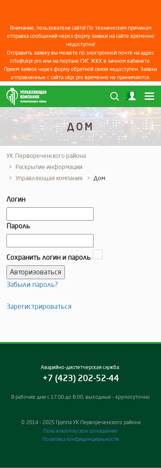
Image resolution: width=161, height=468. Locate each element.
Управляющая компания (49, 178)
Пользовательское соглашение (80, 431)
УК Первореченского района (46, 156)
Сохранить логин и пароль (48, 257)
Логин (15, 199)
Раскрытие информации (48, 167)
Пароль (18, 226)
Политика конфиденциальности (81, 439)
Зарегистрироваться (39, 306)
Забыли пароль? (32, 284)
